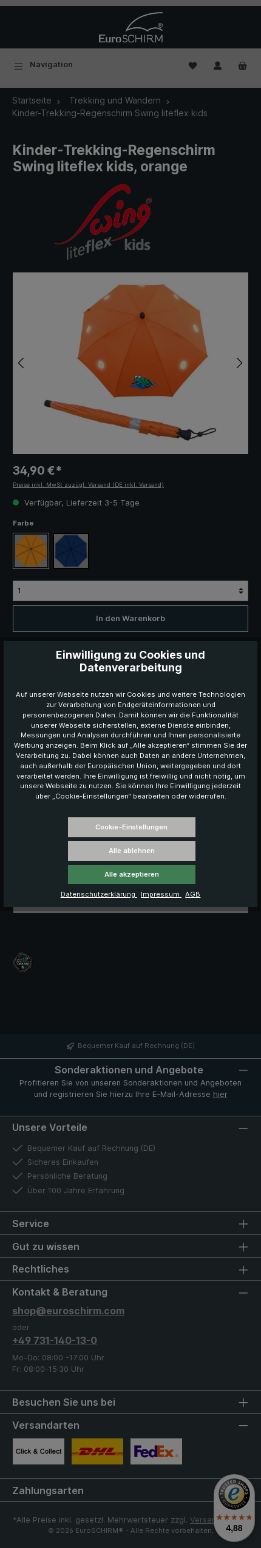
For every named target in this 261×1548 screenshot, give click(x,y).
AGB (192, 894)
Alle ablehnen (132, 850)
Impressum (161, 894)
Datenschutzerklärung (99, 894)
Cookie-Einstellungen (131, 827)
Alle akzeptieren (131, 874)
